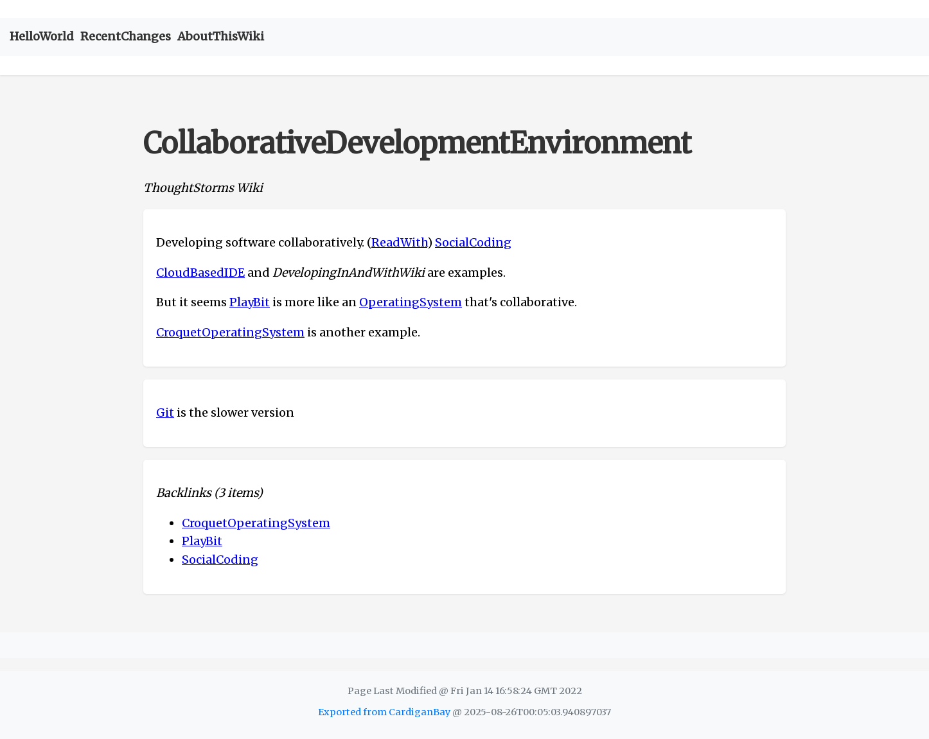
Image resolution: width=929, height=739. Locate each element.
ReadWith (399, 242)
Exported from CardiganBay (384, 712)
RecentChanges (125, 36)
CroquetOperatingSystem (230, 332)
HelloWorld (42, 36)
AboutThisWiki (220, 36)
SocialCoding (473, 242)
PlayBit (249, 302)
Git (165, 412)
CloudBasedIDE (200, 272)
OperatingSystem (410, 302)
